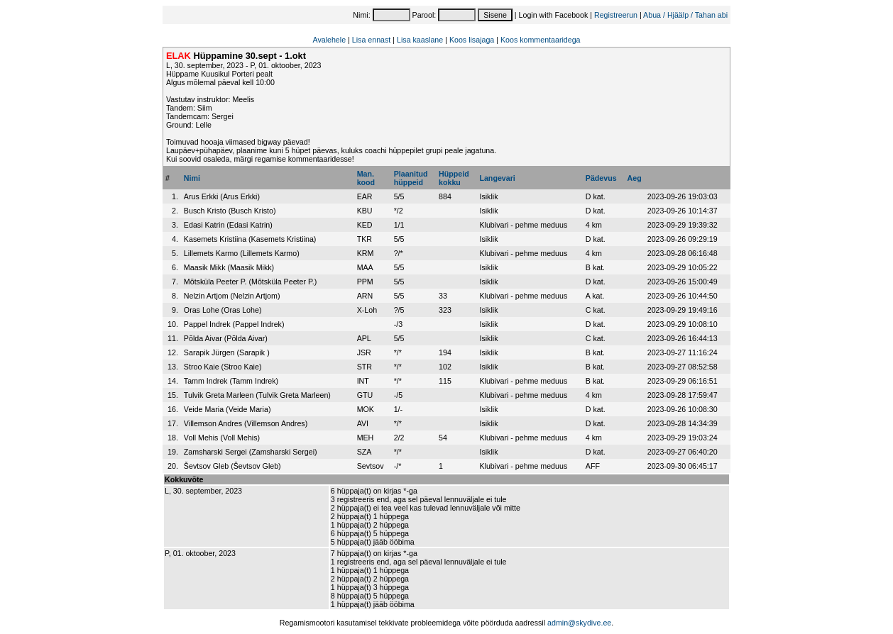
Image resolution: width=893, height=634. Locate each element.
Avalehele (329, 39)
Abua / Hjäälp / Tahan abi (685, 15)
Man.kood (366, 178)
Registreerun (615, 15)
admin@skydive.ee (579, 622)
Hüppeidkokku (454, 178)
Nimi (192, 178)
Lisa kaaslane (420, 39)
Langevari (497, 178)
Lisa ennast (371, 39)
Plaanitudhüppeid (411, 178)
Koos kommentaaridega (540, 39)
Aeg (635, 178)
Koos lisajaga (471, 39)
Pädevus (601, 178)
